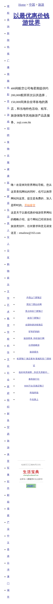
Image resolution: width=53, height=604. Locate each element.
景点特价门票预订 (34, 311)
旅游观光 (34, 352)
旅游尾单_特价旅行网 (34, 338)
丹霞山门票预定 (34, 297)
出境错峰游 (34, 345)
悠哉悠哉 (34, 392)
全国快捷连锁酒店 (34, 325)
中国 (32, 4)
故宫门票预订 (34, 318)
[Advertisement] (25, 56)
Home (22, 4)
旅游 (41, 4)
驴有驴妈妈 (34, 331)
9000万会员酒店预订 (34, 386)
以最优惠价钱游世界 (31, 19)
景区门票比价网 (34, 304)
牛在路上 (34, 399)
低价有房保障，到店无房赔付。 (34, 372)
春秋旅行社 (34, 379)
